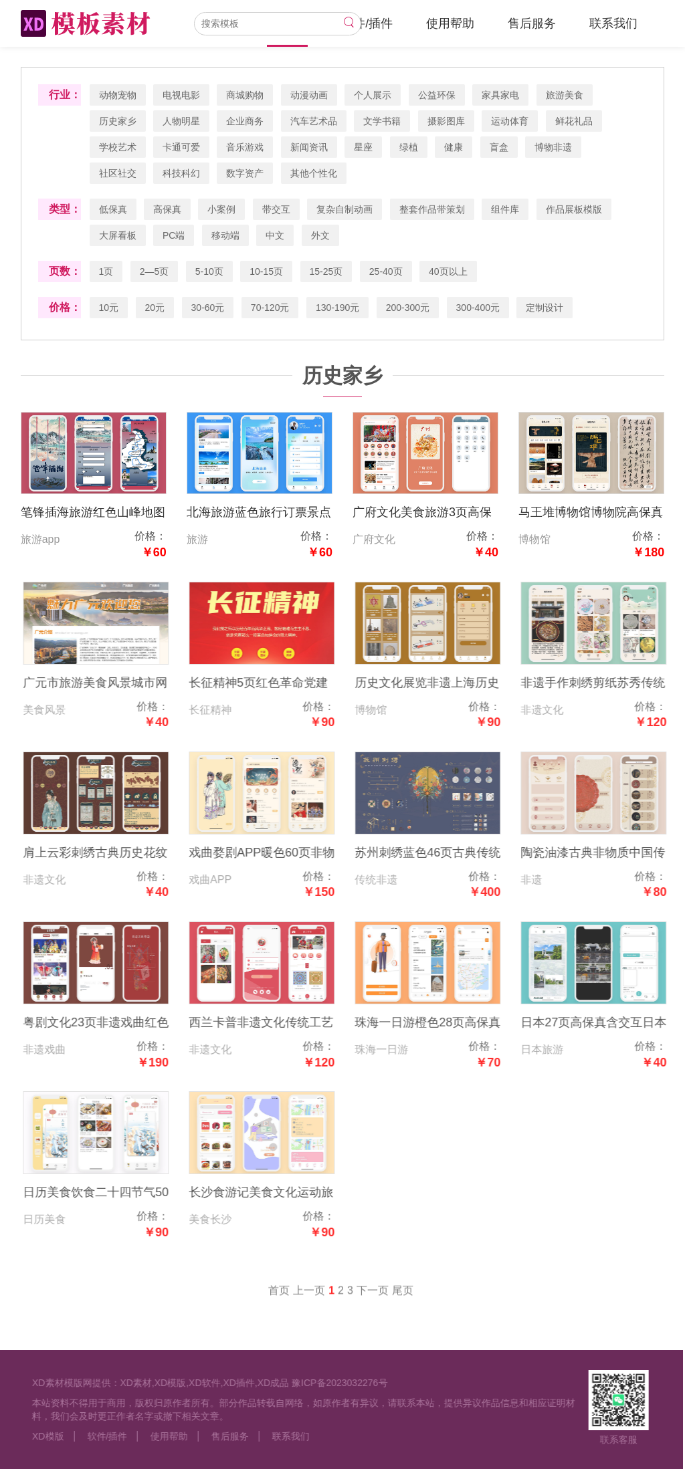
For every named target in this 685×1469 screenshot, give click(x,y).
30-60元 (208, 307)
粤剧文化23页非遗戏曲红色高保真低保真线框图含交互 (106, 1024)
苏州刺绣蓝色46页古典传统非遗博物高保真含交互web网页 (439, 854)
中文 (275, 235)
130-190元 (337, 307)
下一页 (373, 1301)
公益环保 (437, 95)
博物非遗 (554, 147)
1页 (106, 271)
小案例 (222, 209)
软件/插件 (367, 23)
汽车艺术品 (313, 121)
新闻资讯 (309, 147)
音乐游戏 (245, 147)
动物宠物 (117, 95)
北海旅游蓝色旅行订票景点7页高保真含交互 (259, 513)
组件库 (506, 209)
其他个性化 (313, 173)
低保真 (113, 209)
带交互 (276, 209)
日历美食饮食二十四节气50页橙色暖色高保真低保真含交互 (106, 1193)
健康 (454, 147)
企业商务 (245, 121)
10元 (109, 307)
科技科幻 (181, 173)
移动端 (225, 235)
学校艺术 (117, 147)
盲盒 (499, 147)
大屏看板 (117, 235)
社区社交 (117, 173)
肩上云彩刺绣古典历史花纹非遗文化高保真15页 (105, 854)
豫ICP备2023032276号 (329, 1382)
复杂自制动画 (345, 209)
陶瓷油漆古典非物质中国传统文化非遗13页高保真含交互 (605, 854)
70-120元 (270, 307)
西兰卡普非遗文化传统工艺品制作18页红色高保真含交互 (272, 1024)
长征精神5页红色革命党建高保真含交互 (268, 684)
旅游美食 (564, 95)
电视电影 (181, 95)
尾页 (402, 1301)
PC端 (174, 235)
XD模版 (37, 1436)
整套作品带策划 (432, 209)
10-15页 (267, 271)
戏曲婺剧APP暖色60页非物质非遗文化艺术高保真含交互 (272, 854)
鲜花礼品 (574, 121)
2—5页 (154, 271)
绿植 (408, 147)
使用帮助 (450, 23)
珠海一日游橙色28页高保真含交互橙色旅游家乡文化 (439, 1024)
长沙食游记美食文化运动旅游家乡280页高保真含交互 (271, 1193)
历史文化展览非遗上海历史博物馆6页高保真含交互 (438, 684)
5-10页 (209, 271)
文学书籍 (382, 121)
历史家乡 (117, 121)
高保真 (167, 209)
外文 (320, 235)
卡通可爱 (181, 147)
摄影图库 (446, 121)
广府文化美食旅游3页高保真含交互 (422, 513)
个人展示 (373, 95)
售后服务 (532, 23)
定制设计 (545, 307)
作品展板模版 (574, 209)
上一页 (309, 1301)
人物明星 (181, 121)
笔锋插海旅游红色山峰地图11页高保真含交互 (93, 513)
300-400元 (478, 307)
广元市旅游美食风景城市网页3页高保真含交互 (105, 684)
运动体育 (510, 121)
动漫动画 (309, 95)
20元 (155, 307)
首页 (279, 1301)
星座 (364, 147)
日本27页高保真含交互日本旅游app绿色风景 (605, 1024)
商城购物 (245, 95)
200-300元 (407, 307)
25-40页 (386, 271)
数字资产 (245, 173)
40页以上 (448, 271)
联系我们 (613, 23)
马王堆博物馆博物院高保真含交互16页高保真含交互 (591, 513)
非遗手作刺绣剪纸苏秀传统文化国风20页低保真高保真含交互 (605, 684)
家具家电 (501, 95)
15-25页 (326, 271)
